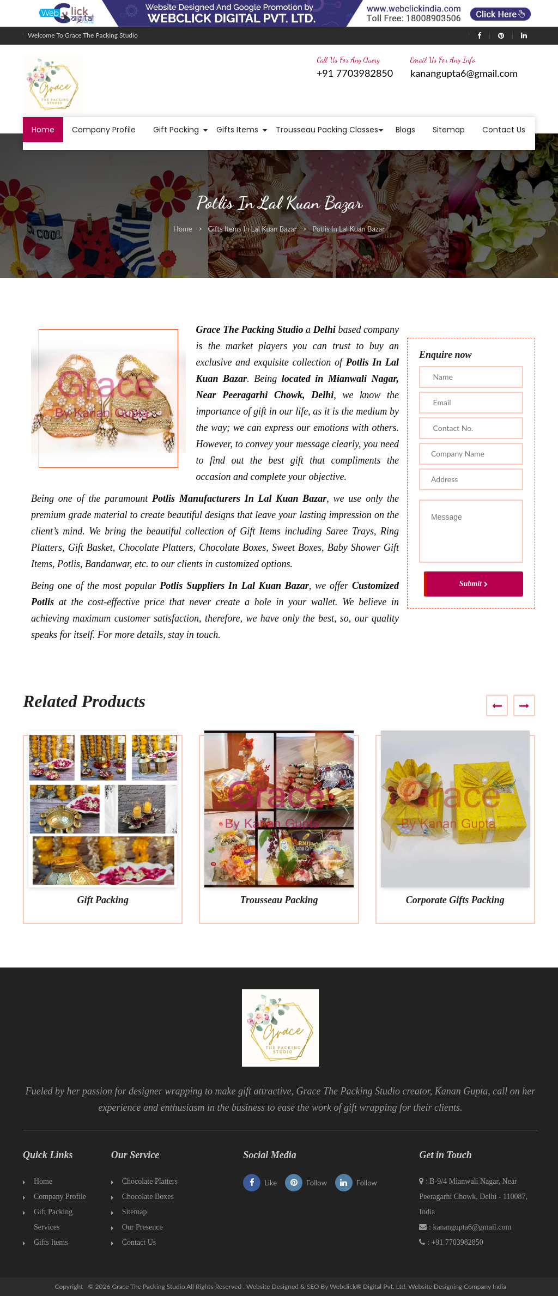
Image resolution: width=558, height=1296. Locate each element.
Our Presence (142, 1227)
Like (260, 1182)
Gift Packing (176, 129)
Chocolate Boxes (148, 1196)
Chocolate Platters (150, 1181)
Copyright (69, 1286)
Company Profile (104, 129)
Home (43, 129)
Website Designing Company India (457, 1286)
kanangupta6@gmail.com (464, 73)
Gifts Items (237, 129)
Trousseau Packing (279, 900)
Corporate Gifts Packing (455, 900)
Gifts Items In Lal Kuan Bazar (252, 228)
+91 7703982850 (355, 73)
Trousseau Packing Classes (327, 129)
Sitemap (449, 129)
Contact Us (503, 129)
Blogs (405, 129)
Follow (306, 1182)
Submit (473, 584)
